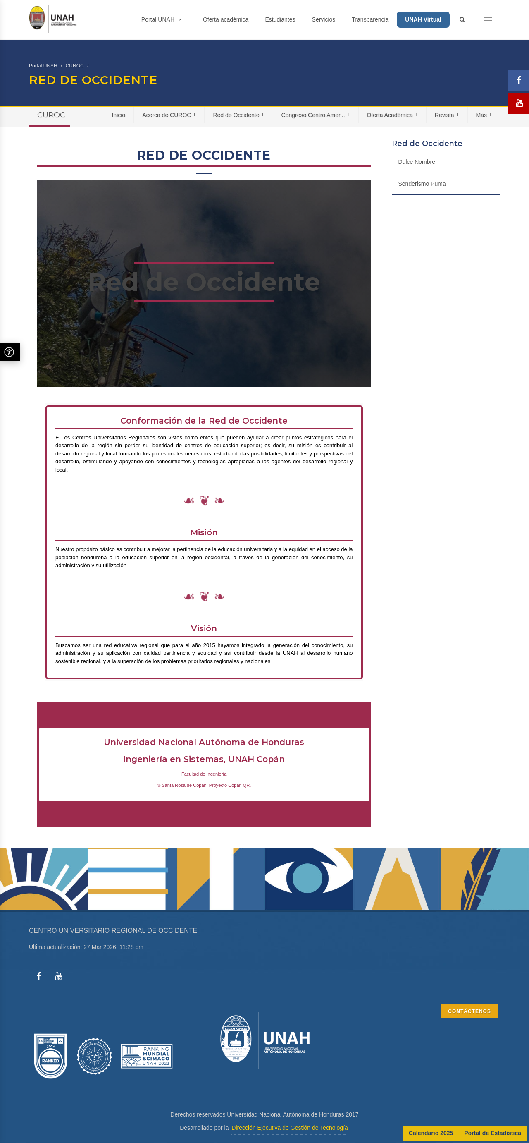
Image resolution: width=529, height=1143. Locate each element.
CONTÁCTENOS (469, 1011)
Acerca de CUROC (169, 115)
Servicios (324, 19)
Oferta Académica (392, 115)
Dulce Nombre (416, 161)
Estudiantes (280, 19)
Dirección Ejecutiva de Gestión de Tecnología (289, 1127)
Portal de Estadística (492, 1133)
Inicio (118, 115)
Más (484, 115)
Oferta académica (226, 19)
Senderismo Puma (422, 183)
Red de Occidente (238, 115)
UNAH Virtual (423, 19)
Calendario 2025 (431, 1133)
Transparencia (370, 19)
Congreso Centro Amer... (315, 115)
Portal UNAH (161, 19)
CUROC (75, 66)
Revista (447, 115)
